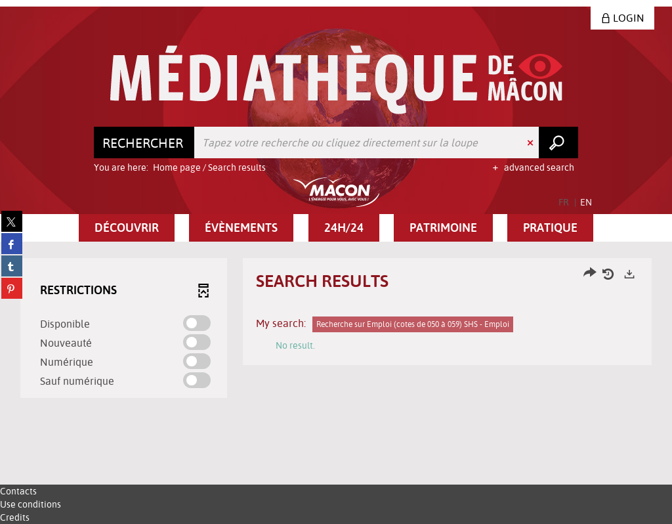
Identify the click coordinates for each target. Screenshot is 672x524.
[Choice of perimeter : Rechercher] (144, 142)
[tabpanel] (336, 329)
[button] (127, 228)
